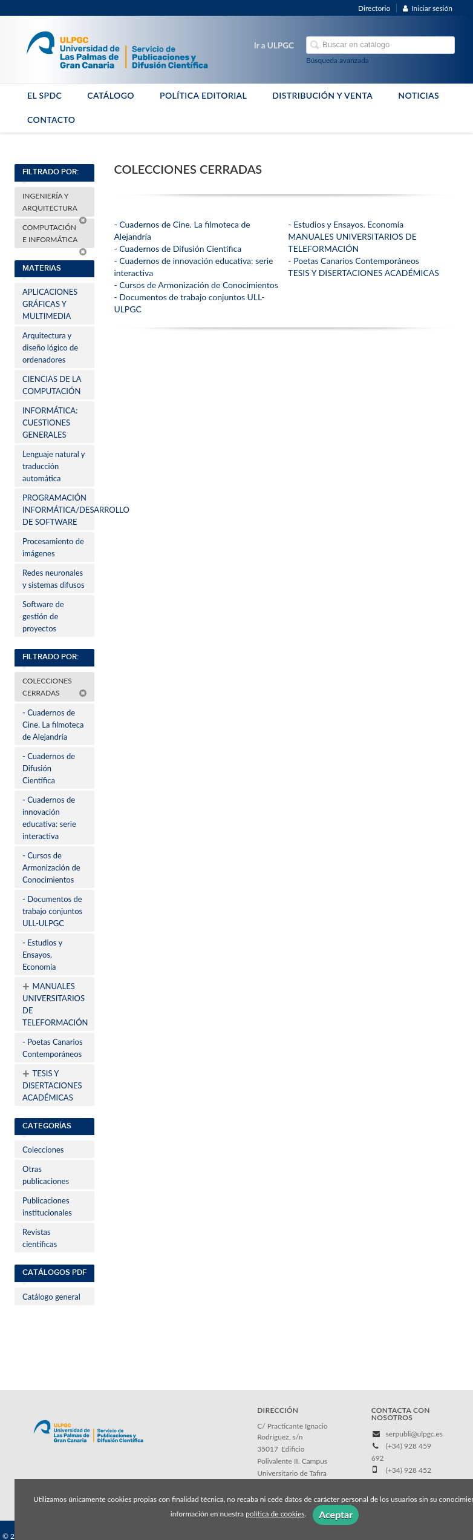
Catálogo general (51, 1296)
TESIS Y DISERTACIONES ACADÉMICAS (52, 1084)
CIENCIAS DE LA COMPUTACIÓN (51, 385)
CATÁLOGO (110, 95)
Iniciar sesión (427, 8)
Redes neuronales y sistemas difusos (53, 579)
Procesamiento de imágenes (53, 547)
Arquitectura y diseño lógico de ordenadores (50, 347)
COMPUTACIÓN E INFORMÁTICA (54, 235)
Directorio (374, 8)
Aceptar (336, 1514)
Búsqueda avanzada (337, 60)
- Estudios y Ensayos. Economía (42, 955)
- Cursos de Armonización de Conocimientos (51, 867)
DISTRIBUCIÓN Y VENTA (322, 95)
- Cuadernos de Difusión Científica (48, 768)
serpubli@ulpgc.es (414, 1433)
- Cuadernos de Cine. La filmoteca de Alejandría (52, 725)
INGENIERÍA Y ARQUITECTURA (54, 204)
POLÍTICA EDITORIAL (203, 95)
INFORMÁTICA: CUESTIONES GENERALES (49, 422)
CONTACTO (51, 119)
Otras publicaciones (45, 1175)
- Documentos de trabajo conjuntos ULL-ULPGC (52, 911)
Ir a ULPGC (274, 45)
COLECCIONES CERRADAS (54, 686)
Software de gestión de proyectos (43, 616)
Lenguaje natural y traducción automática (53, 466)
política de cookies (275, 1514)
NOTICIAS (418, 95)
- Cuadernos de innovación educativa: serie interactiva (49, 818)
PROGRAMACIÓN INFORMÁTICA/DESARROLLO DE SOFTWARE (58, 510)
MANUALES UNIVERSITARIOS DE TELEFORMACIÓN (55, 1003)
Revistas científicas (39, 1238)
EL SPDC (44, 95)
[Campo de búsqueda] (380, 45)
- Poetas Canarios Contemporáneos (52, 1048)
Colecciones (43, 1149)
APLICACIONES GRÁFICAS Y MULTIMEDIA (49, 304)
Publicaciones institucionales (47, 1206)
